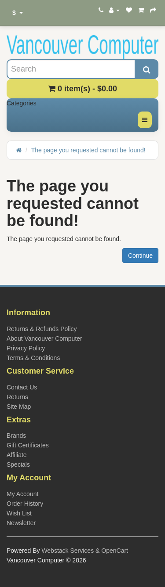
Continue (140, 255)
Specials (18, 464)
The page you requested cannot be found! (88, 150)
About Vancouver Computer (44, 338)
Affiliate (17, 454)
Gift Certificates (28, 445)
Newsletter (21, 522)
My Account (22, 493)
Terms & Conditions (33, 357)
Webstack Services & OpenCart (84, 550)
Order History (25, 503)
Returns (17, 396)
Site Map (19, 406)
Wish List (19, 513)
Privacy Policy (26, 348)
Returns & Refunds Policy (42, 328)
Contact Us (22, 387)
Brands (16, 435)
